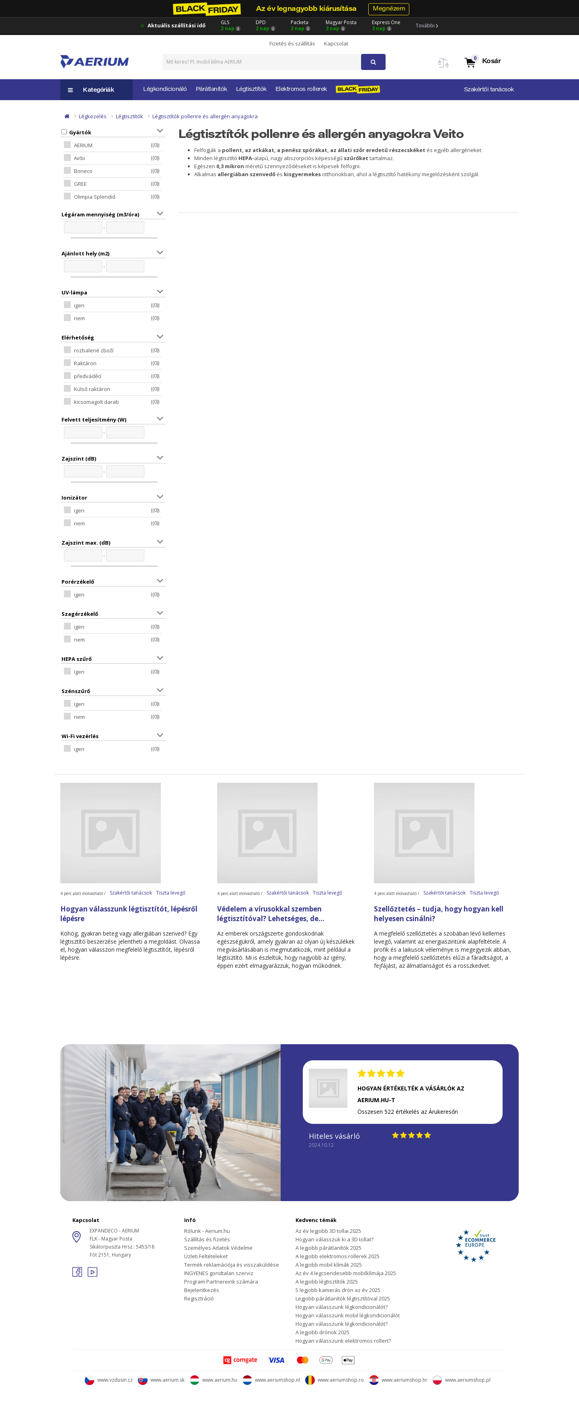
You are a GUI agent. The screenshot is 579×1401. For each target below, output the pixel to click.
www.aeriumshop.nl (271, 1379)
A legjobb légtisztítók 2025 (327, 1281)
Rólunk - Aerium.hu (207, 1230)
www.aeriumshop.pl (462, 1379)
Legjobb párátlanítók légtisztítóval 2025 (343, 1298)
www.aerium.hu (213, 1379)
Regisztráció (199, 1298)
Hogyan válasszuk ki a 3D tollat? (335, 1239)
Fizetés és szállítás (292, 43)
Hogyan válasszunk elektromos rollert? (343, 1340)
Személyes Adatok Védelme (218, 1247)
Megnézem (389, 9)
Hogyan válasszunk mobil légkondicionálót (348, 1315)
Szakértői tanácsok (489, 90)
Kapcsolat (336, 43)
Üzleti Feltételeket (206, 1256)
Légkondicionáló (165, 90)
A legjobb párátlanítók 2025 (328, 1247)
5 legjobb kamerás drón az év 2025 (338, 1290)
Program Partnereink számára (221, 1281)
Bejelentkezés (201, 1290)
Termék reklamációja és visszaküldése (231, 1264)
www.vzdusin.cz (109, 1379)
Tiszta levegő (170, 892)
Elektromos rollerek (301, 90)
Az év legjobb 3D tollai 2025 (328, 1230)
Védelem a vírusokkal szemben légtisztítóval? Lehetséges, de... (270, 913)
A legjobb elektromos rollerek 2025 (338, 1256)
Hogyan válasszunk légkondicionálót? (342, 1306)
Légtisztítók (251, 90)
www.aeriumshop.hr (398, 1379)
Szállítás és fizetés (207, 1239)
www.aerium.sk (161, 1379)
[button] (482, 62)
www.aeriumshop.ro (334, 1379)
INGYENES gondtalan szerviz (218, 1273)
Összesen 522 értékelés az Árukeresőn (407, 1111)
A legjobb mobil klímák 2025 (329, 1264)
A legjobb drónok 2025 (322, 1332)
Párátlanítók (211, 90)
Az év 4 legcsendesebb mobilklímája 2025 (346, 1273)
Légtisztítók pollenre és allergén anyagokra (205, 116)
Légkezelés (93, 116)
